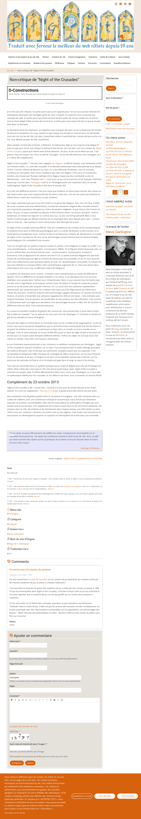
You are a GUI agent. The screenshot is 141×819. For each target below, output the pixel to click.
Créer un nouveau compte (118, 124)
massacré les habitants (72, 486)
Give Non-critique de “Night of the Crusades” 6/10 (18, 471)
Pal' (10, 553)
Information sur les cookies (15, 813)
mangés (19, 489)
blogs (116, 329)
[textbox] (54, 712)
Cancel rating (8, 471)
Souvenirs (92, 63)
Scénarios (92, 57)
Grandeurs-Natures (122, 63)
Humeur (81, 63)
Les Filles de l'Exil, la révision (119, 151)
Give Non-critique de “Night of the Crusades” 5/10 (17, 471)
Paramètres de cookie (81, 796)
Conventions (105, 63)
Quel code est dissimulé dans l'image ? (28, 744)
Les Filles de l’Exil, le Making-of (120, 170)
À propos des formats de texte (23, 726)
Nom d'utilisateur (114, 98)
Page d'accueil (16, 663)
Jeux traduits (124, 57)
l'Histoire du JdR (126, 288)
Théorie (45, 57)
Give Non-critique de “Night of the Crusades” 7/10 (20, 471)
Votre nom (14, 641)
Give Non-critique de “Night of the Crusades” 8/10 (22, 471)
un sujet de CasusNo (37, 579)
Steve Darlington (16, 534)
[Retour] (10, 481)
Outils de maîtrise (107, 57)
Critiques (71, 63)
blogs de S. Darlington (18, 543)
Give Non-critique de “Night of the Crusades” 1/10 (10, 471)
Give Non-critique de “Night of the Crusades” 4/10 (15, 471)
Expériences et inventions (19, 63)
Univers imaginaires (76, 57)
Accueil (10, 70)
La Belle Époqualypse (115, 148)
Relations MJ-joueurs (42, 63)
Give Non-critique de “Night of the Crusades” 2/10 (11, 471)
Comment (14, 696)
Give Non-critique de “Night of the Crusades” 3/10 (13, 471)
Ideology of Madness (90, 448)
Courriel (13, 651)
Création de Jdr (58, 57)
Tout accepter (127, 796)
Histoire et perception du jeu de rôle (23, 57)
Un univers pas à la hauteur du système (30, 569)
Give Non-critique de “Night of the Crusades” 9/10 (24, 471)
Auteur (12, 673)
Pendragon (13, 513)
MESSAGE (120, 335)
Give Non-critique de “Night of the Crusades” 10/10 (26, 471)
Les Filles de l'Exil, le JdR (117, 167)
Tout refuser (104, 796)
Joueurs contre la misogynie (119, 173)
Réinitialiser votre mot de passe (120, 128)
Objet (12, 686)
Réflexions (59, 63)
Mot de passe (112, 107)
